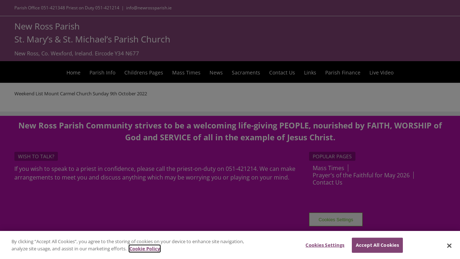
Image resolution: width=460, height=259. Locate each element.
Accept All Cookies (377, 248)
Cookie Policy (144, 252)
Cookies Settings (324, 248)
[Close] (449, 249)
